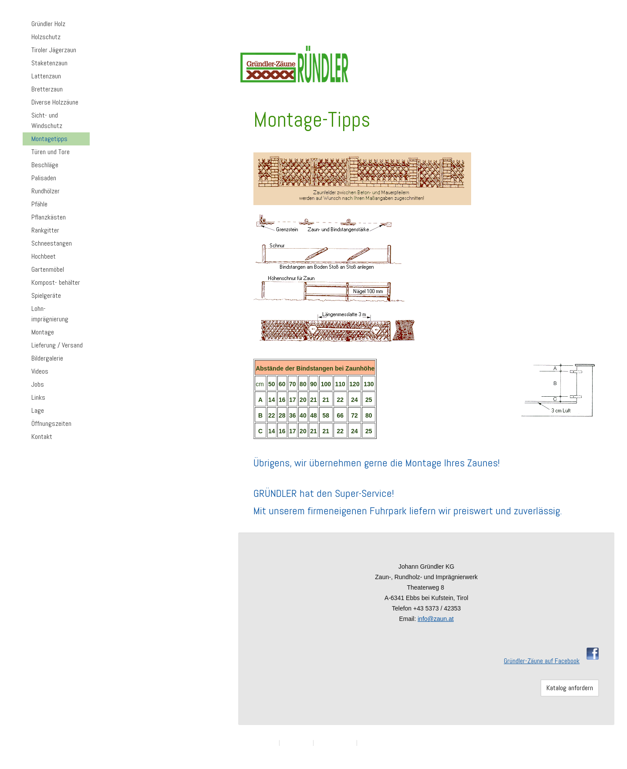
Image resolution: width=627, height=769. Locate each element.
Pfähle (39, 204)
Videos (39, 371)
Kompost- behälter (55, 282)
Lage (37, 410)
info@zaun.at (436, 618)
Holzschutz (46, 36)
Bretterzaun (47, 89)
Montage (42, 332)
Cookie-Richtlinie (335, 742)
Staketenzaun (49, 62)
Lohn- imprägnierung (49, 314)
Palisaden (43, 177)
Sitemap (368, 742)
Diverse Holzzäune (54, 102)
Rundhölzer (45, 191)
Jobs (37, 384)
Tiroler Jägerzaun (53, 49)
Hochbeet (43, 256)
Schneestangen (51, 243)
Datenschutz (296, 742)
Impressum (264, 742)
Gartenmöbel (47, 269)
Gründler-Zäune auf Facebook (542, 660)
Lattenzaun (46, 76)
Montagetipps (49, 138)
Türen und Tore (50, 151)
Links (38, 397)
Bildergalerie (47, 358)
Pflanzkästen (48, 217)
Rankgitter (45, 230)
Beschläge (44, 164)
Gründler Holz (48, 23)
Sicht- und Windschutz (46, 120)
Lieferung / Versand (57, 345)
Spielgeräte (46, 295)
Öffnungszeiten (51, 423)
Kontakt (41, 436)
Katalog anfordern (569, 687)
